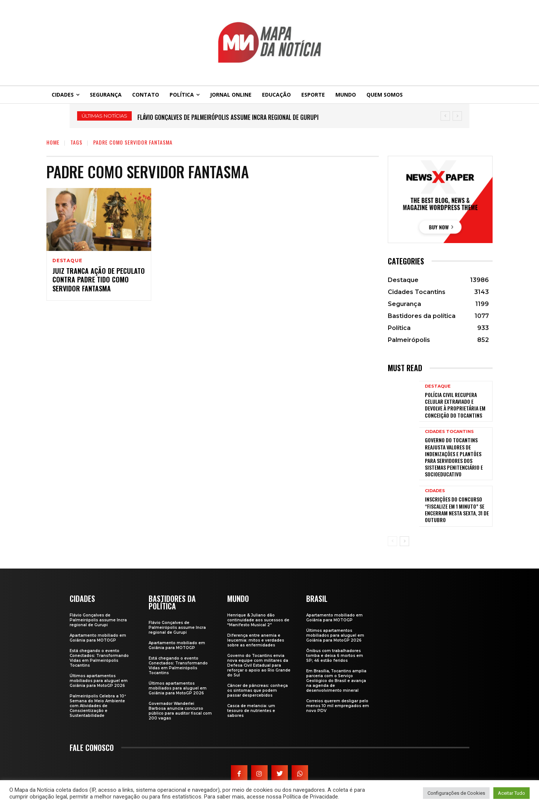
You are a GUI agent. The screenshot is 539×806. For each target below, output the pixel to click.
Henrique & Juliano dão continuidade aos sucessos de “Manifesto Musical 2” (258, 620)
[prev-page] (392, 541)
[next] (457, 116)
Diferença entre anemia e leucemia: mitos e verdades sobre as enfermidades (255, 640)
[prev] (445, 116)
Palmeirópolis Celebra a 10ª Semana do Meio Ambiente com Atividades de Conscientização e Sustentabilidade (98, 706)
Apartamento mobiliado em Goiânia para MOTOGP (98, 638)
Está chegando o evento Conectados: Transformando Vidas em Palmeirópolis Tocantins (99, 658)
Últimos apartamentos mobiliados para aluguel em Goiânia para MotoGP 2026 (99, 680)
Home (53, 142)
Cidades (435, 491)
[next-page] (404, 541)
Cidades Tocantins (449, 432)
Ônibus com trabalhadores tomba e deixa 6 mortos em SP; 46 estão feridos (334, 655)
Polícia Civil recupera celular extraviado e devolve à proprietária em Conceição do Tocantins (455, 405)
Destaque (67, 260)
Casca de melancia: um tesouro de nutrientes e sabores (251, 710)
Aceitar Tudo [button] (511, 793)
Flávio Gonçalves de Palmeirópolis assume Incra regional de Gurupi (228, 117)
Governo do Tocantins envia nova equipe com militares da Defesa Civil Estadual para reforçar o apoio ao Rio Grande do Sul (258, 665)
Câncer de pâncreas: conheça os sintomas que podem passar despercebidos (257, 690)
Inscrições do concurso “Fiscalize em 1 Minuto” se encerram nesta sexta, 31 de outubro (457, 509)
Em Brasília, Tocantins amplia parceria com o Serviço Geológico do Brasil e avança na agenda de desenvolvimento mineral (336, 681)
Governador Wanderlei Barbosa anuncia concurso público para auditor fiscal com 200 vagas (180, 711)
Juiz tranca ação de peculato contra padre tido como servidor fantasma (98, 279)
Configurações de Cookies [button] (456, 793)
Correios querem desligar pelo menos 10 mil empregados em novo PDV (337, 706)
